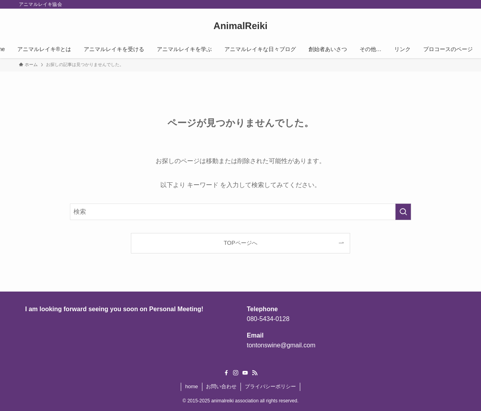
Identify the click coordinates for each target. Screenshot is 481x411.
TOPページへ (240, 243)
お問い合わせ (221, 386)
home (191, 386)
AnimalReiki (240, 26)
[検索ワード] (240, 212)
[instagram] (235, 372)
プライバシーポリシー (270, 386)
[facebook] (226, 372)
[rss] (254, 372)
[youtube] (245, 372)
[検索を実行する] (403, 212)
